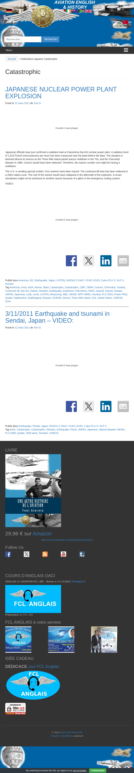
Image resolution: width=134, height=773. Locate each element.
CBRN (89, 287)
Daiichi (34, 290)
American (23, 280)
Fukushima (81, 290)
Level (36, 294)
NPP (80, 294)
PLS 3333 (107, 294)
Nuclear (9, 283)
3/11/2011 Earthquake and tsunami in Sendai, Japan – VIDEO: (57, 317)
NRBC (87, 294)
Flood (73, 429)
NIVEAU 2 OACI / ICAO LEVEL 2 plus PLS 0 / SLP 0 (77, 426)
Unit (94, 297)
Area (24, 287)
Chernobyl (109, 287)
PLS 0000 (10, 433)
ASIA (30, 287)
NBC (65, 294)
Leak (28, 294)
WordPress (67, 736)
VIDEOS (117, 297)
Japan (52, 280)
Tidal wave (31, 433)
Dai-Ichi (25, 290)
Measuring (55, 294)
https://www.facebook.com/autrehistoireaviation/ (67, 539)
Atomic (38, 287)
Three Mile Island (81, 297)
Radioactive (20, 297)
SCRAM (56, 297)
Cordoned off (12, 290)
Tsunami (43, 433)
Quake (8, 297)
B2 (31, 280)
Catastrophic (72, 287)
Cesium (99, 287)
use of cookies (79, 770)
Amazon (42, 533)
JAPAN (9, 294)
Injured (109, 290)
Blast (46, 287)
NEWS (73, 294)
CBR (82, 287)
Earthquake (41, 280)
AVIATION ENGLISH (71, 732)
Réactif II (56, 736)
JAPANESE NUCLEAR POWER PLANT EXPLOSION (61, 93)
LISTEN (60, 280)
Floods (36, 426)
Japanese (19, 294)
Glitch (91, 290)
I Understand (97, 770)
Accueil (12, 59)
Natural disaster (107, 429)
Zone (8, 301)
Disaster (43, 290)
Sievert (66, 297)
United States (104, 297)
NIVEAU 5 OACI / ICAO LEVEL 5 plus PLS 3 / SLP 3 (95, 280)
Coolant (121, 287)
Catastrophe (56, 287)
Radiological (34, 297)
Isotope (118, 290)
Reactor (47, 297)
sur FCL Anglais (44, 666)
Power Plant (120, 294)
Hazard (100, 290)
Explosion (68, 290)
